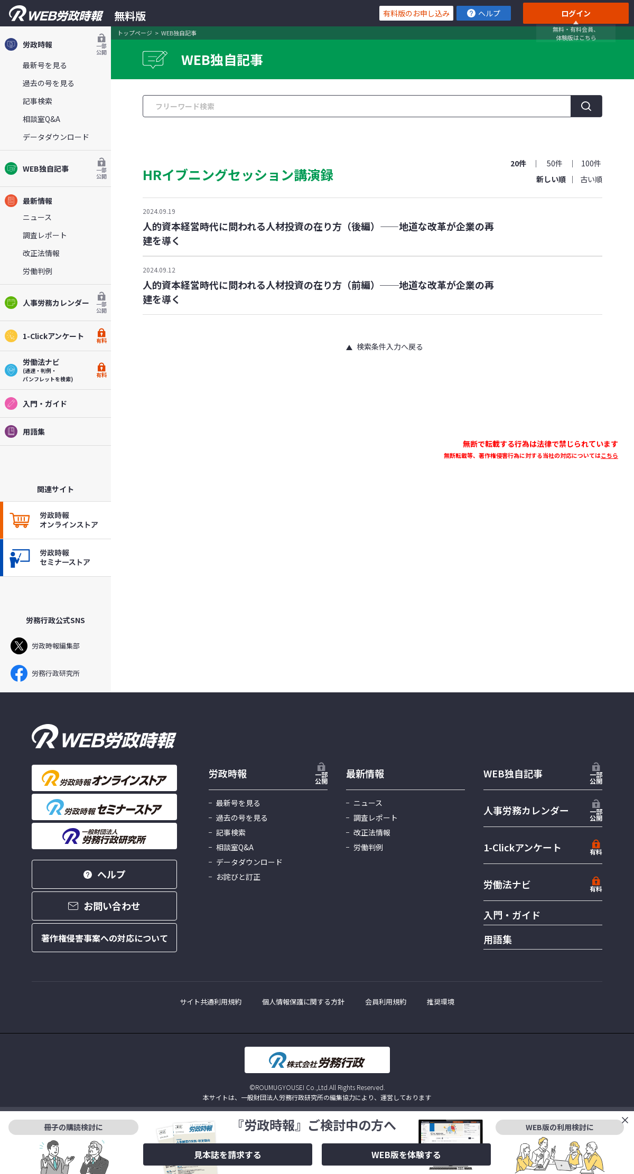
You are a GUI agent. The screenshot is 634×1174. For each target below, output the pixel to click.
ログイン (576, 13)
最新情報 (28, 201)
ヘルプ (483, 13)
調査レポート (45, 235)
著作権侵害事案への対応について (104, 938)
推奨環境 (440, 1002)
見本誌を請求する (228, 1154)
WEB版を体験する (406, 1154)
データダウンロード (56, 137)
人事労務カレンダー (55, 303)
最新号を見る (45, 65)
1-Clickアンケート (55, 336)
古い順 (591, 179)
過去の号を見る (48, 83)
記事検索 (37, 101)
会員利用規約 (385, 1002)
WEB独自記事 (55, 168)
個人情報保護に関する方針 (303, 1002)
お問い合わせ (104, 906)
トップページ (134, 33)
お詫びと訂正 (238, 876)
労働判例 (37, 271)
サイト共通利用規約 (210, 1002)
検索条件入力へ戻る (390, 346)
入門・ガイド (35, 403)
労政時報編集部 (45, 645)
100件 (591, 163)
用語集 (24, 431)
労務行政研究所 (45, 673)
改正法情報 (41, 253)
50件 (555, 163)
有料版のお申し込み (416, 13)
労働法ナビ (507, 884)
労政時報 (55, 44)
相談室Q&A (41, 119)
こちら (609, 455)
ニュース (37, 217)
